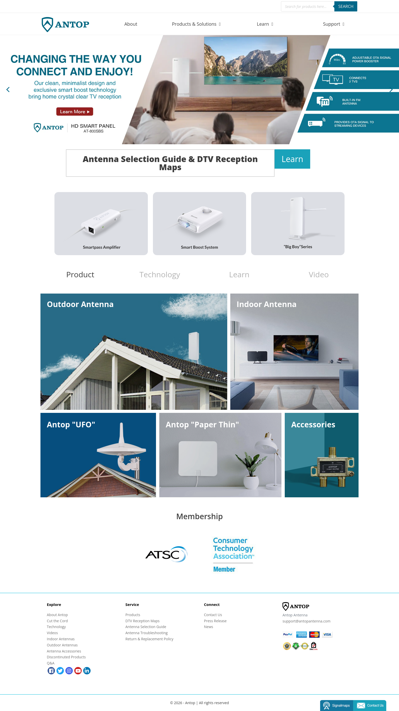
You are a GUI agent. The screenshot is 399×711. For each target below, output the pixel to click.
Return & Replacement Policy (149, 638)
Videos (52, 632)
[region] (199, 89)
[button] (199, 89)
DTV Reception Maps (142, 620)
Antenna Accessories (64, 651)
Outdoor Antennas (62, 645)
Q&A (50, 663)
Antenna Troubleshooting (146, 632)
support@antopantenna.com (306, 621)
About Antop (57, 614)
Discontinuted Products (66, 657)
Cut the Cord (57, 620)
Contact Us (213, 614)
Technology (56, 626)
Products (132, 614)
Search (345, 6)
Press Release (215, 620)
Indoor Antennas (61, 638)
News (208, 626)
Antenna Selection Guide (145, 626)
